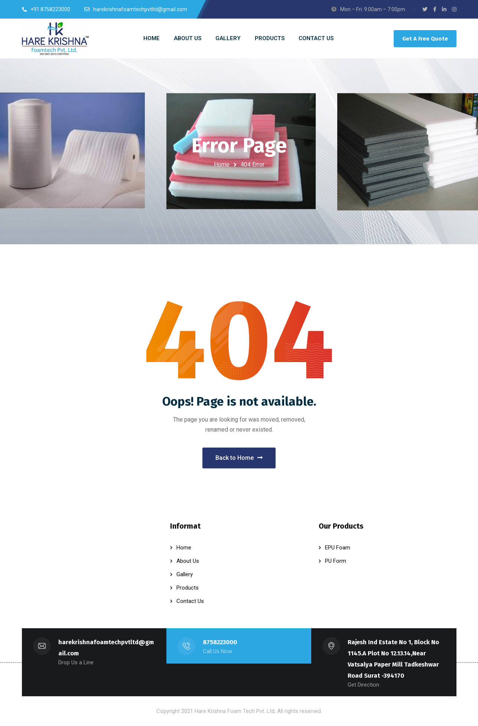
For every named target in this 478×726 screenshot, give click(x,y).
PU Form (335, 561)
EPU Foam (337, 547)
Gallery (184, 574)
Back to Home (239, 457)
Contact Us (190, 601)
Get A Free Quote (425, 38)
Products (187, 587)
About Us (187, 561)
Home (222, 164)
